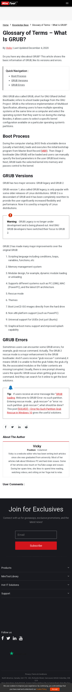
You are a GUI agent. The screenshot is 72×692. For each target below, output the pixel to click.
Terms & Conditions (39, 674)
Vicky (9, 47)
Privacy (28, 674)
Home (6, 25)
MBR (44, 150)
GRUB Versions (19, 80)
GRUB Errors (18, 84)
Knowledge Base (20, 25)
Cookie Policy (41, 689)
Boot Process (18, 76)
